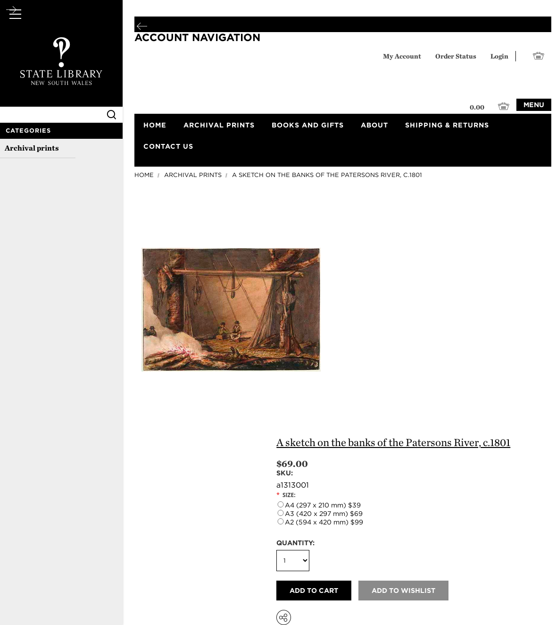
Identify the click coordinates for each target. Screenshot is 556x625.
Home (144, 174)
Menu (533, 105)
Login (499, 56)
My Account (402, 56)
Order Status (455, 56)
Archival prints (32, 148)
